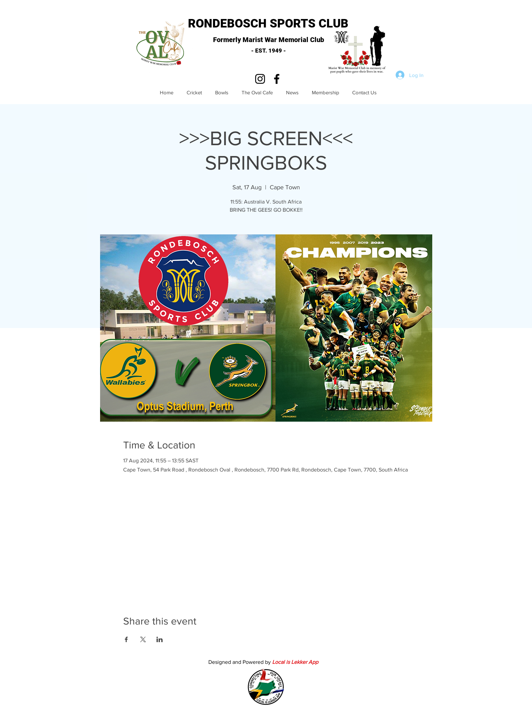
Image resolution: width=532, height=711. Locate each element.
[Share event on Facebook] (126, 639)
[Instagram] (260, 78)
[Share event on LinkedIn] (159, 639)
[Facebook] (276, 78)
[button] (359, 51)
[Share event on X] (143, 639)
